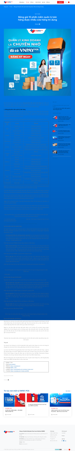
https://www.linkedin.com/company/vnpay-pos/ (21, 369)
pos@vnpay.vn (12, 364)
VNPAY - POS (13, 367)
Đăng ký (60, 2)
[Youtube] (63, 440)
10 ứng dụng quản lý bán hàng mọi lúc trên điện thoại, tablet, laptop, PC (26, 274)
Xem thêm (55, 158)
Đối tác (48, 2)
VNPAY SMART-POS (54, 433)
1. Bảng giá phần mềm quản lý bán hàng (61, 106)
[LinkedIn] (65, 440)
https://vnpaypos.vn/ (15, 366)
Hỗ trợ (31, 2)
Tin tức (27, 2)
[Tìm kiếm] (66, 2)
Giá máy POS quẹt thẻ (21, 219)
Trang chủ (6, 6)
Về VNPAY (63, 433)
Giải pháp (21, 2)
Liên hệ (43, 2)
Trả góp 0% (52, 438)
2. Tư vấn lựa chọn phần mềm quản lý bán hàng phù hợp (61, 109)
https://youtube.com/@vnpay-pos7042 (20, 371)
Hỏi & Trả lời (38, 2)
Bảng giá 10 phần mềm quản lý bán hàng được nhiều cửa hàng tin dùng (28, 6)
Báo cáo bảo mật (53, 440)
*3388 (23, 442)
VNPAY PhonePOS (53, 435)
